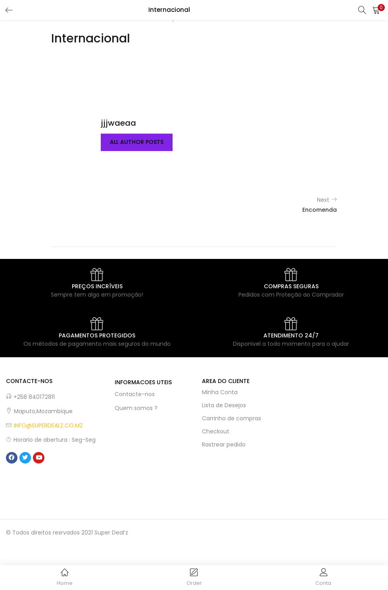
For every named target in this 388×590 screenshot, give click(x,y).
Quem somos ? (136, 408)
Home (162, 20)
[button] (376, 10)
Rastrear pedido (224, 444)
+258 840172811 (34, 397)
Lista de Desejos (224, 405)
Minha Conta (220, 392)
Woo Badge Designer (205, 20)
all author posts (136, 142)
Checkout (215, 431)
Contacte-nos (135, 394)
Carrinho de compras (231, 418)
